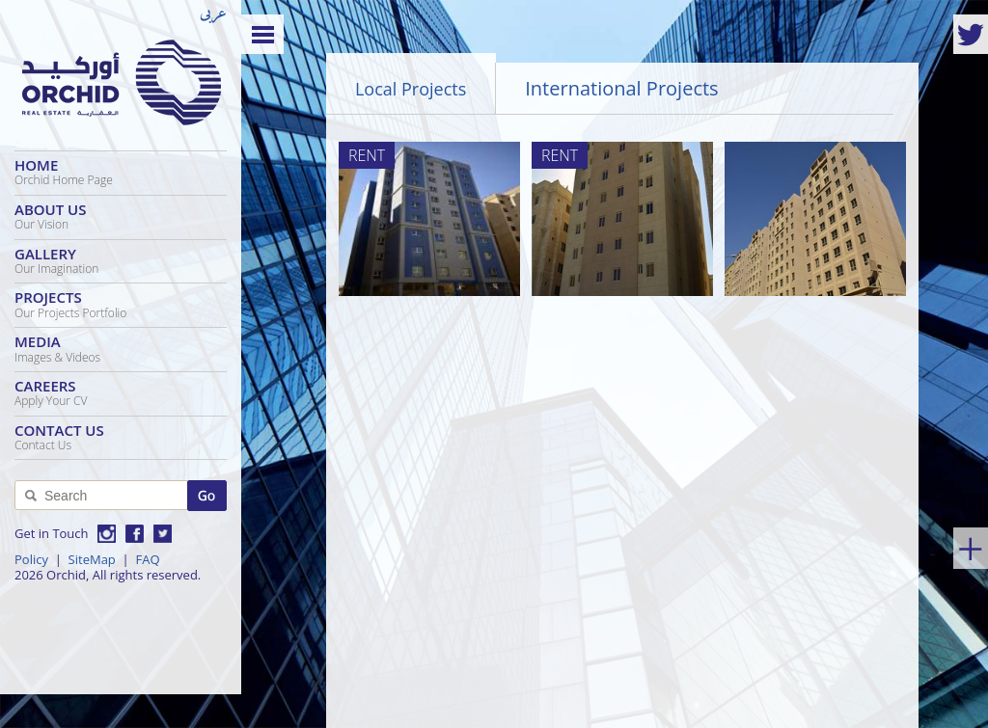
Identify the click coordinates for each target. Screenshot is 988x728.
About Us (120, 216)
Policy (31, 559)
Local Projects (410, 88)
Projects (120, 303)
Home (120, 171)
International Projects (621, 88)
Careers (120, 392)
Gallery (120, 260)
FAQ (147, 559)
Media (120, 348)
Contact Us (120, 436)
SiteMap (92, 559)
